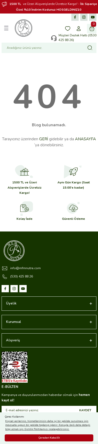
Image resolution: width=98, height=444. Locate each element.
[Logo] (23, 28)
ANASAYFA (85, 139)
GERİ (43, 139)
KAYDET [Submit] (85, 410)
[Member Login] (78, 28)
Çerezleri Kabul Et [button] (49, 437)
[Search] (49, 48)
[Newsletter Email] (49, 410)
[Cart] (91, 28)
